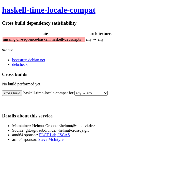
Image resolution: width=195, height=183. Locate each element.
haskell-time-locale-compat (48, 9)
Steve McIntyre (50, 139)
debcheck (19, 64)
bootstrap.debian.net (28, 60)
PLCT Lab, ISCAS (54, 135)
